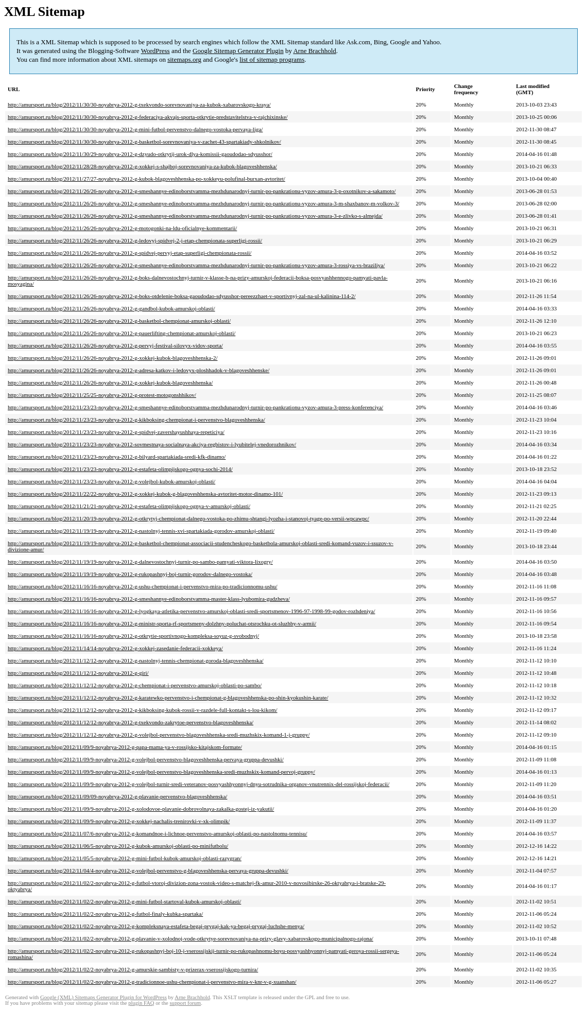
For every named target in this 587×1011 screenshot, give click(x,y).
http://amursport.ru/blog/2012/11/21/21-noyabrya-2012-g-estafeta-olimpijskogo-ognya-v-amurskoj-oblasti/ (129, 506)
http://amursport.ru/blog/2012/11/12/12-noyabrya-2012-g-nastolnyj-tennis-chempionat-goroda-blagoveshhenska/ (136, 660)
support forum (185, 1003)
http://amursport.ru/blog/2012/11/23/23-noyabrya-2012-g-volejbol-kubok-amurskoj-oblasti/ (111, 481)
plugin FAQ (141, 1003)
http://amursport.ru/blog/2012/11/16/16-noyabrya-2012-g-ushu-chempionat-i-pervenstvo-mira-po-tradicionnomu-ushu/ (143, 586)
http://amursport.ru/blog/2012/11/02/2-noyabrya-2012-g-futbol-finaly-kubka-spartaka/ (105, 914)
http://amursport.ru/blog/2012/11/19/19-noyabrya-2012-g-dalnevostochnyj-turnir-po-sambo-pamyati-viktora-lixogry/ (140, 562)
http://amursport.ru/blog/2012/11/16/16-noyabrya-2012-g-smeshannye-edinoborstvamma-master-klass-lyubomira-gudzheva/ (149, 599)
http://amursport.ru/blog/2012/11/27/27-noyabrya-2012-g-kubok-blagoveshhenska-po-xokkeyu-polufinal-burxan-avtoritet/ (146, 179)
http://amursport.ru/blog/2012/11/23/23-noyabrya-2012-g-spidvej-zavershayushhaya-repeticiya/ (116, 432)
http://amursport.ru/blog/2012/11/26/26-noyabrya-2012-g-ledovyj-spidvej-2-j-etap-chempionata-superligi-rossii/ (135, 240)
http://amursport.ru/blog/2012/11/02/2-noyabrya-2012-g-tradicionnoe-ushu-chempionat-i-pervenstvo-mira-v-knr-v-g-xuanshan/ (152, 982)
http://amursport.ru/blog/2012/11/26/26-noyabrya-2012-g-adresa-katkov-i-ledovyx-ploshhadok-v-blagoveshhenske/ (138, 370)
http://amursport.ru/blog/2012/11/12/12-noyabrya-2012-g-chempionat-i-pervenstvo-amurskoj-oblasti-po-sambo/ (135, 685)
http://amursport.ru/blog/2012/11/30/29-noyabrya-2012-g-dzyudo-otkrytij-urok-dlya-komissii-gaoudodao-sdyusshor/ (140, 154)
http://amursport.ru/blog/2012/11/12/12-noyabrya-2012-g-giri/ (78, 673)
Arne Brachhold (314, 51)
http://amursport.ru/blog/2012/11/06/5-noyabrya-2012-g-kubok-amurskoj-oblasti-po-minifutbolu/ (118, 846)
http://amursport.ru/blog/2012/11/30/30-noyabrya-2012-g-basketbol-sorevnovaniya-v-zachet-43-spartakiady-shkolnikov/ (144, 141)
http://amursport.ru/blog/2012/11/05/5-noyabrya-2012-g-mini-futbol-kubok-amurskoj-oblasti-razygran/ (124, 858)
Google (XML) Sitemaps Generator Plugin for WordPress (103, 997)
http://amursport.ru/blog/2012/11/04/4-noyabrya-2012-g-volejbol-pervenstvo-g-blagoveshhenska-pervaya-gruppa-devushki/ (148, 870)
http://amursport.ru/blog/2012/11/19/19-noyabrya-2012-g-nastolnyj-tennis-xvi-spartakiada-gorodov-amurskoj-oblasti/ (141, 531)
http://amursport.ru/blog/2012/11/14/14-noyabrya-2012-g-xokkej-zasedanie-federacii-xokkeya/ (115, 648)
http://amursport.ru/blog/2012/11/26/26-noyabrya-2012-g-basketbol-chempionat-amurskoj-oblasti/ (119, 321)
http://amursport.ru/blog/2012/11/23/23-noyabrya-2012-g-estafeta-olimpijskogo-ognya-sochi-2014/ (120, 469)
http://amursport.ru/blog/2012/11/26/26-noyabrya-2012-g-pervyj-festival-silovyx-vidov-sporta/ (115, 345)
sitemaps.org (184, 59)
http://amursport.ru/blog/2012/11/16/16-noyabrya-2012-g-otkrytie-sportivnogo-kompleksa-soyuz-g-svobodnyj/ (133, 636)
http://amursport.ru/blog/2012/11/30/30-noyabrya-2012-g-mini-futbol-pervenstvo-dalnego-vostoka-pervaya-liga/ (135, 129)
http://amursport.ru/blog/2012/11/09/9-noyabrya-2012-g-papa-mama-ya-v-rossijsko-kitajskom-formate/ (125, 747)
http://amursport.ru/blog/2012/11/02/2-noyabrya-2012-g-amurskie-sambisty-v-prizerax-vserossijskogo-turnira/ (133, 969)
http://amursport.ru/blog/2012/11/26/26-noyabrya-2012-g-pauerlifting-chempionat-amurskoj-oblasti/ (121, 333)
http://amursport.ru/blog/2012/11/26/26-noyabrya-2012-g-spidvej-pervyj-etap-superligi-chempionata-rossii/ (129, 253)
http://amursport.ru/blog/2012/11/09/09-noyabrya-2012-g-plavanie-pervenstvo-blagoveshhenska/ (117, 796)
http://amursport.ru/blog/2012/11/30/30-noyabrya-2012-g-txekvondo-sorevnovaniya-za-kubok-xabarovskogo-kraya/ (139, 104)
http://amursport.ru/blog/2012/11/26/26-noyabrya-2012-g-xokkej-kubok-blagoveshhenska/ (110, 382)
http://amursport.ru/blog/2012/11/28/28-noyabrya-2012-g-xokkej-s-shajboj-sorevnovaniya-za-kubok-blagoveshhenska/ (142, 166)
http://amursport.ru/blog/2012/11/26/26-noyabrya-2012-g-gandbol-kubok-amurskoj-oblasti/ (111, 308)
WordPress (155, 51)
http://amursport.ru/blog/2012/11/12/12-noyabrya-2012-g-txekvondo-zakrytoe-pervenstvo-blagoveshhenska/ (130, 722)
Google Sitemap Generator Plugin (238, 51)
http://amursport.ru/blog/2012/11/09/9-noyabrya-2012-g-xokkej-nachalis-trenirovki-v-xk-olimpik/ (119, 821)
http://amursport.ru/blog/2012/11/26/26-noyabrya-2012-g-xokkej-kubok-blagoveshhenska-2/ (112, 358)
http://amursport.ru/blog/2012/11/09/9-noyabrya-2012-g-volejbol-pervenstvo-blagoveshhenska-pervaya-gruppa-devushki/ (146, 759)
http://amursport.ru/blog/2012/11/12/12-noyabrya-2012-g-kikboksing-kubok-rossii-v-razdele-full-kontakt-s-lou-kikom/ (143, 710)
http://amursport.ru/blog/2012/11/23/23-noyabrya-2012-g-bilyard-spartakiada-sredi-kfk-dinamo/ (117, 457)
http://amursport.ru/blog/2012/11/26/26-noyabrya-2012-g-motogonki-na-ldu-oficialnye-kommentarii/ (122, 228)
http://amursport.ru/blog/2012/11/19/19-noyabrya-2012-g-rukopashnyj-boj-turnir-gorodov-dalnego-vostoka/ (130, 574)
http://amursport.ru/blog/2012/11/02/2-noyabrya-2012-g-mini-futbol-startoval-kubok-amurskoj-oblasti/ (124, 901)
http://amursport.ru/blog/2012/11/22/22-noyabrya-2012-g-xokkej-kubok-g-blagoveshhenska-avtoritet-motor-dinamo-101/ (145, 494)
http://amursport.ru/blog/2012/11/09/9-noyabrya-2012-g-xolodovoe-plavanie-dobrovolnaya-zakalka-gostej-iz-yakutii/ (141, 809)
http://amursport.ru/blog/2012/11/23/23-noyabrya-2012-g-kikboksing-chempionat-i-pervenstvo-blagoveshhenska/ (136, 419)
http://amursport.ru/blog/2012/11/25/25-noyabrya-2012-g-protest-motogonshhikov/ (102, 395)
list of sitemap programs (271, 59)
